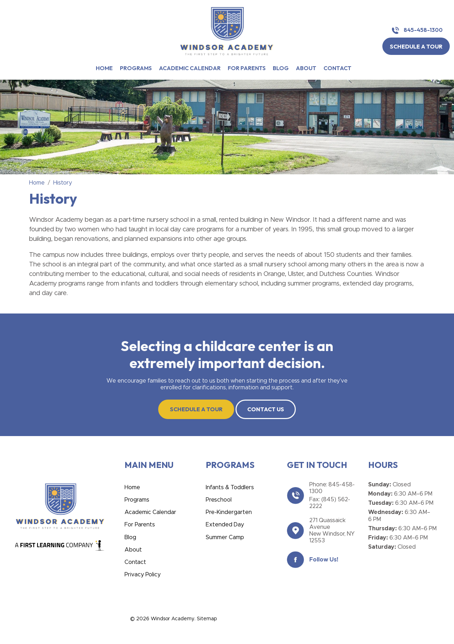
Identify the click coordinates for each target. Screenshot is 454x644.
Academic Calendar (190, 68)
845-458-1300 (417, 30)
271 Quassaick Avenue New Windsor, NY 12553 (332, 531)
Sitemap (207, 618)
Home (104, 68)
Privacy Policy (142, 574)
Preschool (219, 500)
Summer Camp (225, 537)
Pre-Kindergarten (229, 512)
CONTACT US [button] (265, 409)
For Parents (247, 68)
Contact (337, 68)
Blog (281, 68)
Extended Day (225, 524)
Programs (136, 68)
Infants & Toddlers (230, 487)
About (306, 68)
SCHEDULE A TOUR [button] (416, 46)
